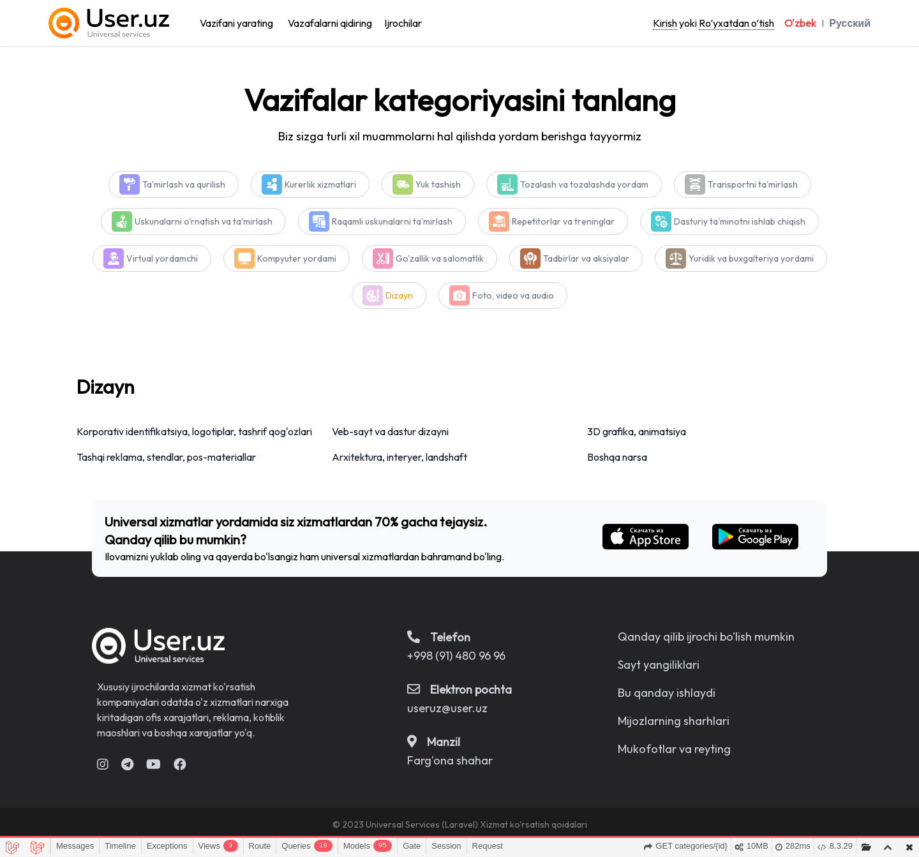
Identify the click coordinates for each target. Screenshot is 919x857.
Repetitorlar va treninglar (563, 221)
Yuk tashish (438, 184)
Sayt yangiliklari (658, 664)
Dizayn (399, 295)
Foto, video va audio (513, 295)
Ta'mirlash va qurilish (183, 184)
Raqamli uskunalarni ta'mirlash (392, 221)
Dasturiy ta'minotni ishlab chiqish (739, 221)
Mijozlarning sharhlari (673, 720)
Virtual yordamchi (162, 258)
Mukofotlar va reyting (674, 748)
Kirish (665, 23)
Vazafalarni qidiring (330, 23)
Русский (849, 23)
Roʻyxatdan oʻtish (736, 23)
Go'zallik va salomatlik (440, 258)
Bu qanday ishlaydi (666, 692)
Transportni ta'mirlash (753, 184)
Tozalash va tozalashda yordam (584, 184)
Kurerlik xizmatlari (320, 184)
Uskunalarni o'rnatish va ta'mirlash (204, 221)
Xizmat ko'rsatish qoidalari (533, 824)
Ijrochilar (403, 23)
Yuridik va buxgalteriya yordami (751, 258)
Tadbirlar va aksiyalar (586, 258)
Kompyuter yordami (296, 258)
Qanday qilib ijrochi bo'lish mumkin (706, 636)
